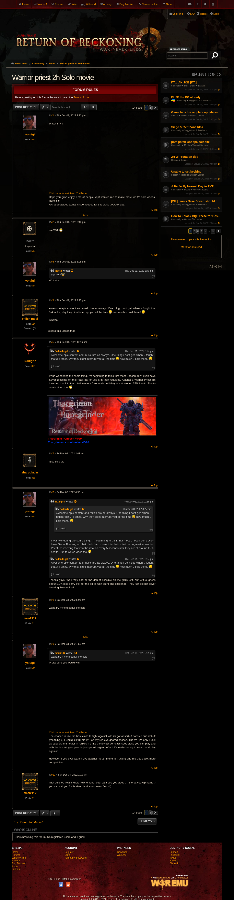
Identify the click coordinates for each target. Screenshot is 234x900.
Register (69, 852)
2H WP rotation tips (184, 156)
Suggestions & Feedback (200, 100)
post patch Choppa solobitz (190, 142)
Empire (184, 160)
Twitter (173, 857)
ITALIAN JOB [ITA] (184, 82)
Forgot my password (76, 857)
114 (33, 324)
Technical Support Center (192, 116)
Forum (59, 4)
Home (25, 4)
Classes (174, 160)
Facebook (174, 855)
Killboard (90, 4)
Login (67, 855)
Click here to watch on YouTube (68, 193)
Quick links (178, 14)
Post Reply (24, 107)
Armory (107, 4)
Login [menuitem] (216, 14)
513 (33, 251)
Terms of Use (81, 97)
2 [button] (194, 231)
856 (33, 366)
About (168, 4)
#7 (52, 492)
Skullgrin (30, 361)
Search (215, 56)
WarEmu (121, 855)
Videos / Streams (200, 145)
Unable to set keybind (186, 171)
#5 (52, 342)
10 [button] (213, 231)
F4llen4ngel (30, 318)
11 (33, 623)
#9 (52, 644)
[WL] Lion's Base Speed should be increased (196, 201)
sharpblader (30, 472)
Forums (16, 855)
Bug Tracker (126, 4)
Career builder (150, 4)
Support (174, 116)
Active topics (203, 239)
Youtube (173, 860)
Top (155, 210)
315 (33, 477)
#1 (52, 115)
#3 (52, 261)
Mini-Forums (190, 86)
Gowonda (122, 852)
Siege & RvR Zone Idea (187, 127)
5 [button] (205, 231)
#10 (53, 774)
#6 (52, 453)
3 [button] (198, 231)
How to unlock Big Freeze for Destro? (196, 216)
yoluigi (30, 134)
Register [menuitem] (204, 14)
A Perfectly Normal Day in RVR (192, 186)
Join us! (16, 869)
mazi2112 (29, 618)
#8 (52, 600)
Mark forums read (191, 246)
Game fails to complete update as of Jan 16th (196, 112)
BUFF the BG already (185, 97)
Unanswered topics (182, 239)
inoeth (30, 241)
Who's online (19, 857)
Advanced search (180, 49)
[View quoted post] (72, 271)
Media (187, 145)
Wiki (74, 4)
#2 (52, 222)
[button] (219, 231)
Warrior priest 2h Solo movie (75, 63)
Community (176, 86)
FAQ (192, 14)
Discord (173, 863)
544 (33, 139)
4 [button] (201, 231)
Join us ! (42, 4)
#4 (52, 300)
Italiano (201, 86)
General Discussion (193, 219)
